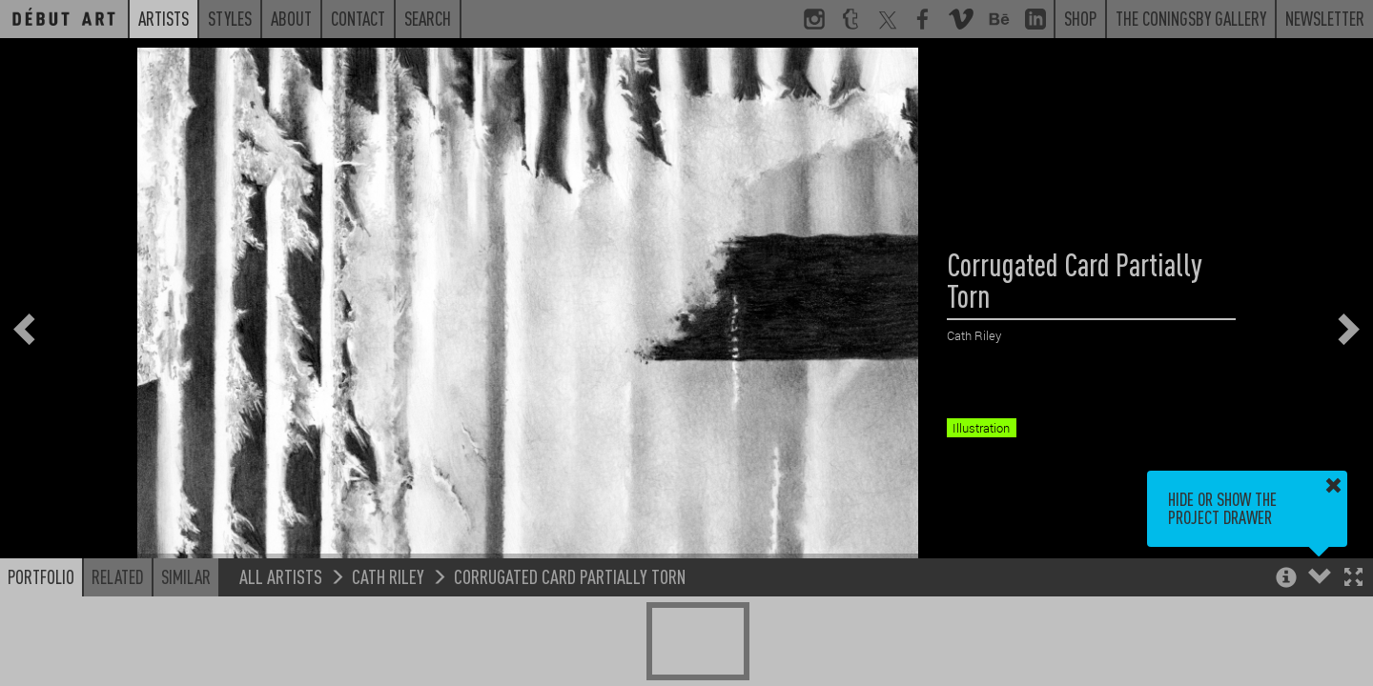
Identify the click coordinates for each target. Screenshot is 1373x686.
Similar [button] (186, 576)
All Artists (280, 576)
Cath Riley (388, 576)
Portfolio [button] (41, 576)
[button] (1353, 579)
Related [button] (118, 576)
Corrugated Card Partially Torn (570, 576)
